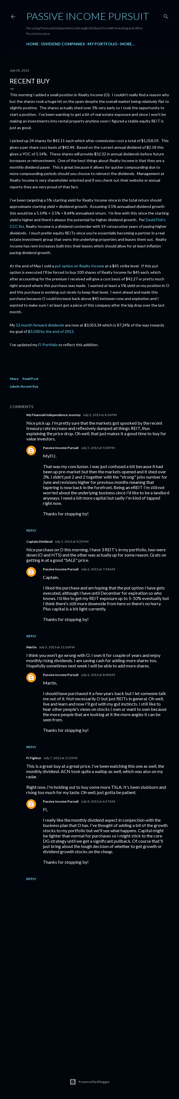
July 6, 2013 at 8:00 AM (98, 675)
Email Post (30, 379)
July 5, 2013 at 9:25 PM (71, 541)
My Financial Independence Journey (53, 415)
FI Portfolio (48, 344)
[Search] (166, 15)
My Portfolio (102, 43)
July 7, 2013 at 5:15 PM (60, 758)
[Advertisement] (89, 1012)
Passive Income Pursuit (87, 16)
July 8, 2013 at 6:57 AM (98, 801)
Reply (31, 530)
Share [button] (14, 379)
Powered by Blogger (90, 1082)
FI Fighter (33, 758)
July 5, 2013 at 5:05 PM (98, 448)
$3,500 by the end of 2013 (50, 331)
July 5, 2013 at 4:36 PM (100, 415)
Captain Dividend (39, 541)
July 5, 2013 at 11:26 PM (57, 647)
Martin (31, 647)
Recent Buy (29, 386)
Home (32, 43)
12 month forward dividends (40, 325)
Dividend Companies (63, 43)
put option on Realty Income (79, 265)
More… (127, 43)
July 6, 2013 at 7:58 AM (98, 569)
